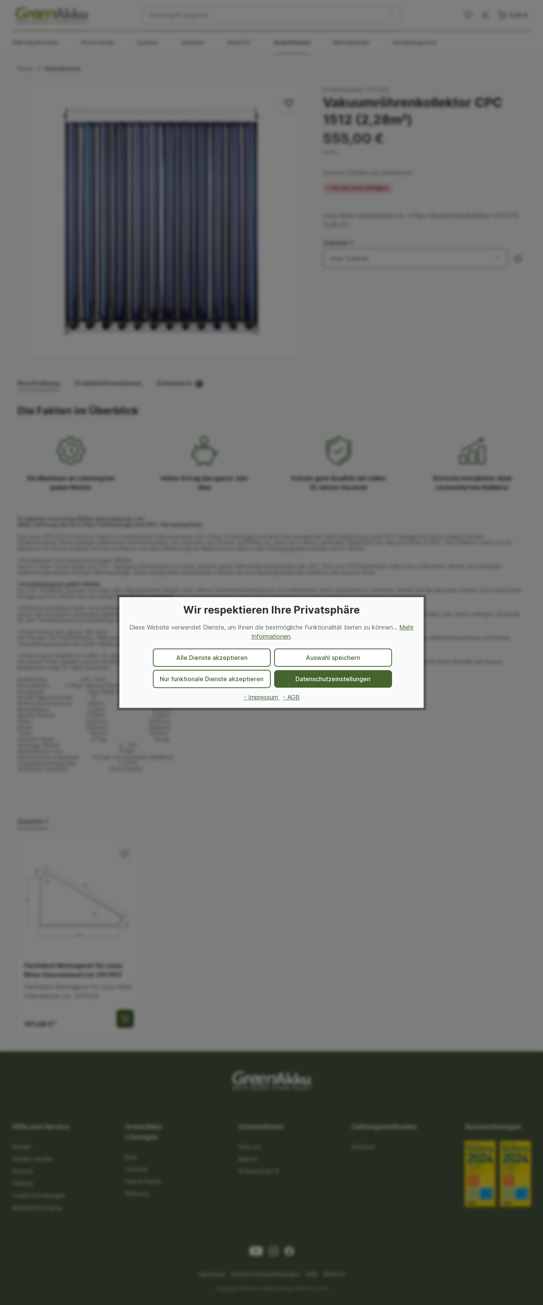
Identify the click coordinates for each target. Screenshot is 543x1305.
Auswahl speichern (333, 657)
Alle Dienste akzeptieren (212, 657)
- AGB (291, 697)
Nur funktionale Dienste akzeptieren (212, 679)
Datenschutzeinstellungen (332, 679)
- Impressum (262, 697)
